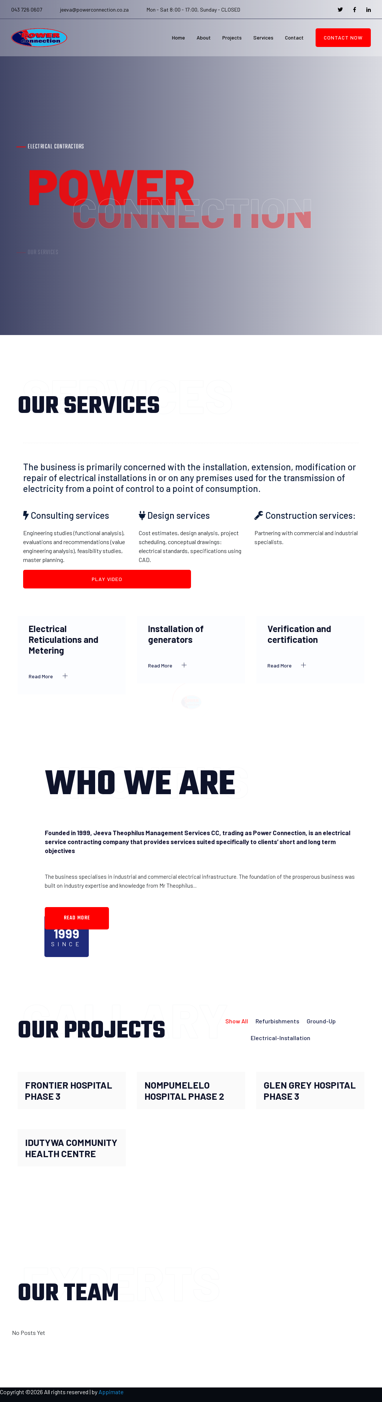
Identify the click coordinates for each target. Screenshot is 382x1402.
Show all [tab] (236, 1020)
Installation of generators (176, 634)
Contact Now (343, 37)
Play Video (107, 579)
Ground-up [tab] (321, 1020)
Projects (232, 37)
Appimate (110, 1391)
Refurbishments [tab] (277, 1020)
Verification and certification (299, 634)
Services (263, 37)
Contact (294, 37)
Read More (50, 676)
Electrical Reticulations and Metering (63, 639)
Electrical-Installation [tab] (280, 1037)
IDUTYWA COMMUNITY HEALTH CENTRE (71, 1148)
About (204, 37)
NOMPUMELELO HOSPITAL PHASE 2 (184, 1090)
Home (178, 37)
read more (77, 918)
